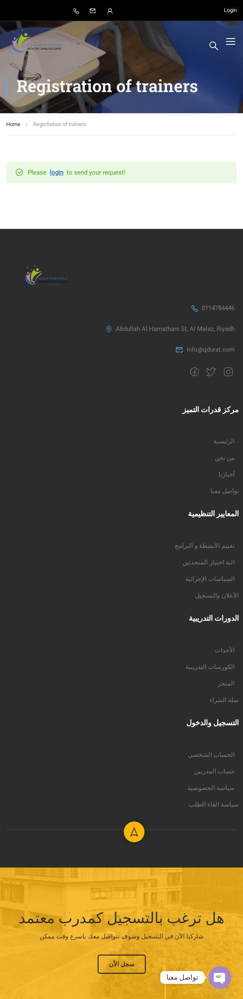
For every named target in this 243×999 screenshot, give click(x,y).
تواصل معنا (224, 623)
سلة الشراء (224, 831)
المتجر (226, 815)
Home (13, 127)
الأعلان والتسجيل (217, 727)
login (56, 176)
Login (230, 10)
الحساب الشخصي (211, 886)
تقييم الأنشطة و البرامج (205, 677)
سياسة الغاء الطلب (214, 936)
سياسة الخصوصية (211, 919)
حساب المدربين (214, 903)
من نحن (225, 589)
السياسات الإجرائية (210, 710)
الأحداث (225, 781)
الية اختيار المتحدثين (209, 694)
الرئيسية (224, 573)
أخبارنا (227, 606)
